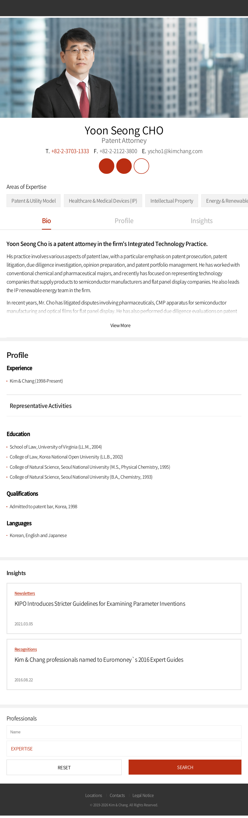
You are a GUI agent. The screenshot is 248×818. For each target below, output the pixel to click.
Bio (46, 220)
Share (141, 166)
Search (233, 9)
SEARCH (185, 769)
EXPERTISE (21, 750)
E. (172, 151)
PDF (106, 166)
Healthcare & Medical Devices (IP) (103, 200)
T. (67, 151)
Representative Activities (40, 405)
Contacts (117, 797)
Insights (202, 220)
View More (120, 325)
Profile (124, 220)
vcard (124, 166)
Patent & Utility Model (33, 200)
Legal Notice (143, 797)
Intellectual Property (171, 200)
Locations (93, 797)
